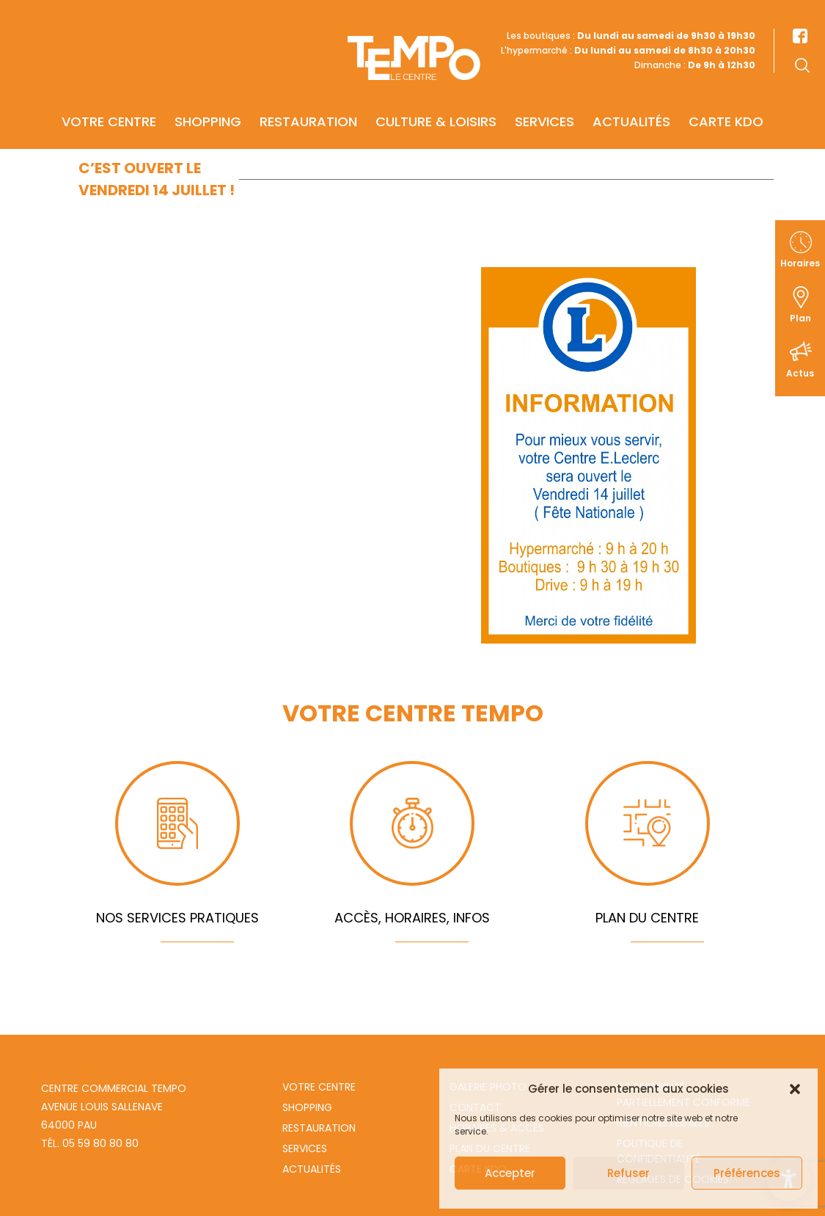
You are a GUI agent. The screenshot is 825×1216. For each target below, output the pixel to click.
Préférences (747, 1173)
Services (544, 100)
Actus (800, 373)
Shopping (208, 100)
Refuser (628, 1173)
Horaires (800, 263)
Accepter (510, 1173)
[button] (795, 1089)
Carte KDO (726, 100)
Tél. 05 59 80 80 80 (90, 1143)
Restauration (308, 100)
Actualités (631, 100)
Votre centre (109, 100)
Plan (800, 318)
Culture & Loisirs (435, 100)
